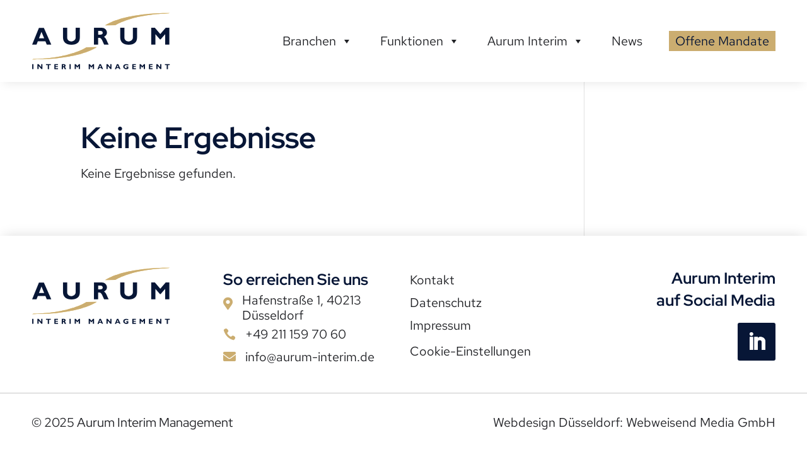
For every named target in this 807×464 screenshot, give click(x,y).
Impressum (440, 326)
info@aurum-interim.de (309, 357)
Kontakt (432, 280)
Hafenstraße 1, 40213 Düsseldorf (301, 307)
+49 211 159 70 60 (295, 334)
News (627, 41)
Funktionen (420, 41)
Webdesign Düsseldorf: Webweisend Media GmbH (634, 422)
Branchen (317, 41)
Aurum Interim (535, 41)
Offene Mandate (722, 41)
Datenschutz (446, 303)
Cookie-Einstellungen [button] (470, 351)
